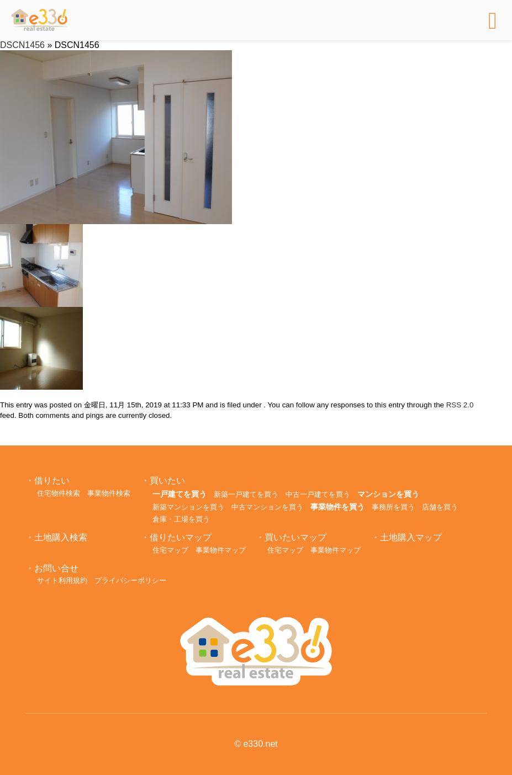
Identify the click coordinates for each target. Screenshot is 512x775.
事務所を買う (393, 507)
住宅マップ (170, 550)
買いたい (167, 480)
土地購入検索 (60, 537)
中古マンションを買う (267, 507)
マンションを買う (388, 494)
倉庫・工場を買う (181, 519)
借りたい (52, 480)
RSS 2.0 (460, 405)
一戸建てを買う (179, 494)
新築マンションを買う (188, 507)
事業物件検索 (108, 493)
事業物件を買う (337, 506)
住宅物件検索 (58, 493)
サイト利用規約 (62, 580)
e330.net (260, 744)
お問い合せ (56, 568)
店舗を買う (440, 507)
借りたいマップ (181, 537)
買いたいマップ (295, 537)
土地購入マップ (411, 537)
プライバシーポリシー (130, 580)
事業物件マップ (221, 550)
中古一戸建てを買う (318, 494)
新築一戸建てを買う (246, 494)
